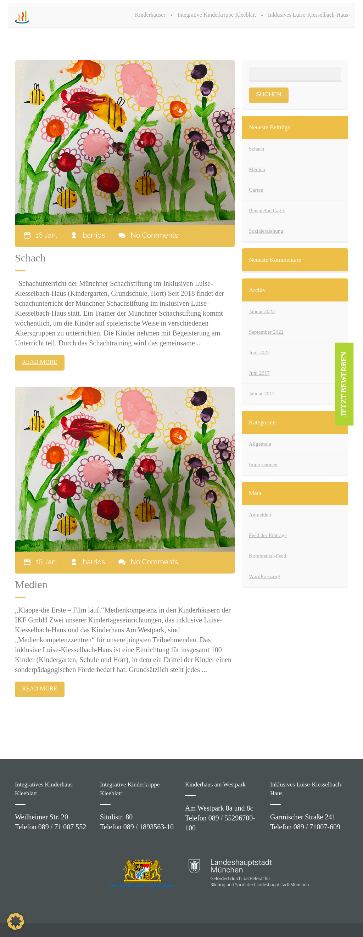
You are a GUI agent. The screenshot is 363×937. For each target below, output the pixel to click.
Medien (257, 169)
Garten (256, 190)
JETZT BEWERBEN (344, 384)
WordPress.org (264, 576)
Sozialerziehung (266, 231)
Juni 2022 (259, 352)
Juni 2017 (259, 373)
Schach (256, 149)
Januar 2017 (262, 393)
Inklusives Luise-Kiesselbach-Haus (308, 15)
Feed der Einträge (268, 535)
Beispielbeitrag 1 (267, 210)
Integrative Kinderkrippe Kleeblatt (217, 15)
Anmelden (260, 515)
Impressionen (263, 464)
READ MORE (39, 362)
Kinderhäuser (150, 15)
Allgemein (260, 444)
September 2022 (266, 332)
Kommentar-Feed (267, 556)
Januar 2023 (262, 311)
